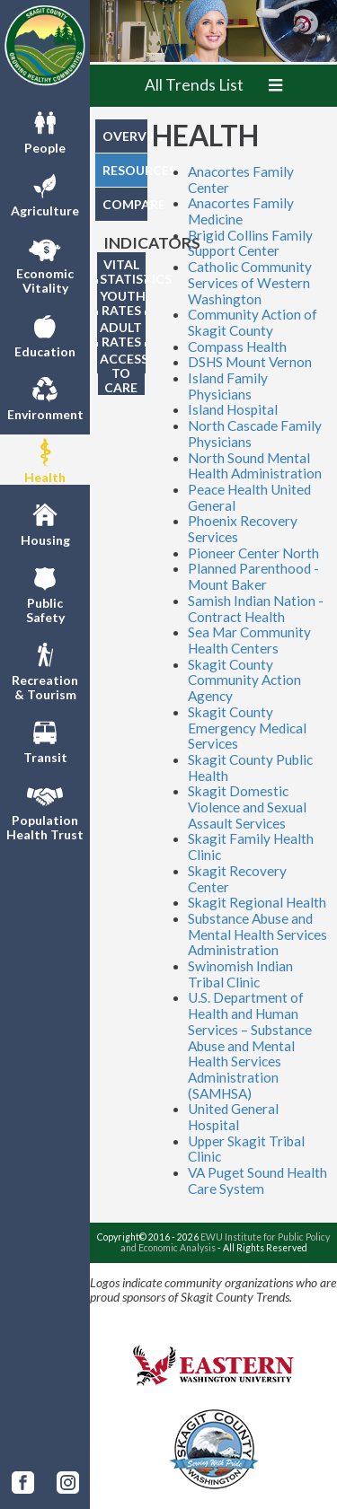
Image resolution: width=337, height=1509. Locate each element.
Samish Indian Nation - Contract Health (256, 608)
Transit (45, 740)
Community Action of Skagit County (252, 322)
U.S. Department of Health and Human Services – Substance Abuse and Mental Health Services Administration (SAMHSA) (250, 1045)
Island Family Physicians (228, 386)
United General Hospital (233, 1117)
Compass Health (237, 346)
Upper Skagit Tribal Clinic (246, 1149)
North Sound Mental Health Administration (255, 466)
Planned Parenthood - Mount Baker (253, 576)
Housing (45, 522)
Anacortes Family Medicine (241, 211)
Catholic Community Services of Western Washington (250, 282)
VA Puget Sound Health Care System (257, 1180)
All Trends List (194, 84)
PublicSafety (45, 592)
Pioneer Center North (253, 553)
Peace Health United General (249, 497)
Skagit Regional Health (257, 902)
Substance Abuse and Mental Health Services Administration (257, 934)
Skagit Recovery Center (237, 879)
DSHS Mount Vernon (250, 362)
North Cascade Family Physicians (255, 433)
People (45, 130)
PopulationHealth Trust (45, 809)
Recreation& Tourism (45, 669)
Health (45, 459)
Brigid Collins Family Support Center (250, 243)
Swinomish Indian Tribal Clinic (240, 974)
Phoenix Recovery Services (242, 529)
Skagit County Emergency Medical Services (247, 727)
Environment (45, 397)
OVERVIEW (124, 136)
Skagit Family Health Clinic (251, 846)
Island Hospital (233, 409)
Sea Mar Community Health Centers (249, 640)
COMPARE (124, 204)
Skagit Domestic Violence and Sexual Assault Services (247, 806)
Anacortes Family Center (241, 179)
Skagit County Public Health (250, 767)
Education (44, 334)
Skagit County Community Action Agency (244, 680)
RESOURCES (124, 170)
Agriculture (45, 193)
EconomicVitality (45, 263)
